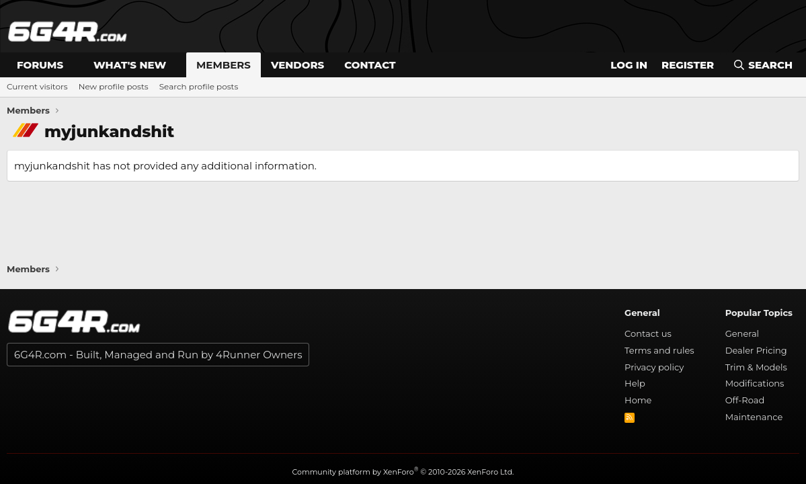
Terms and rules (659, 350)
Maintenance (754, 416)
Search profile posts (199, 86)
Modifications (754, 383)
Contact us (648, 333)
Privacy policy (654, 367)
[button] (74, 64)
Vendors (297, 64)
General (742, 333)
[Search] (762, 64)
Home (637, 400)
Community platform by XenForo (403, 472)
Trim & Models (756, 367)
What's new (129, 64)
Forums (40, 64)
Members (223, 64)
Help (634, 383)
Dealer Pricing (756, 350)
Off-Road (745, 400)
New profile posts (114, 86)
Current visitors (37, 86)
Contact (369, 64)
